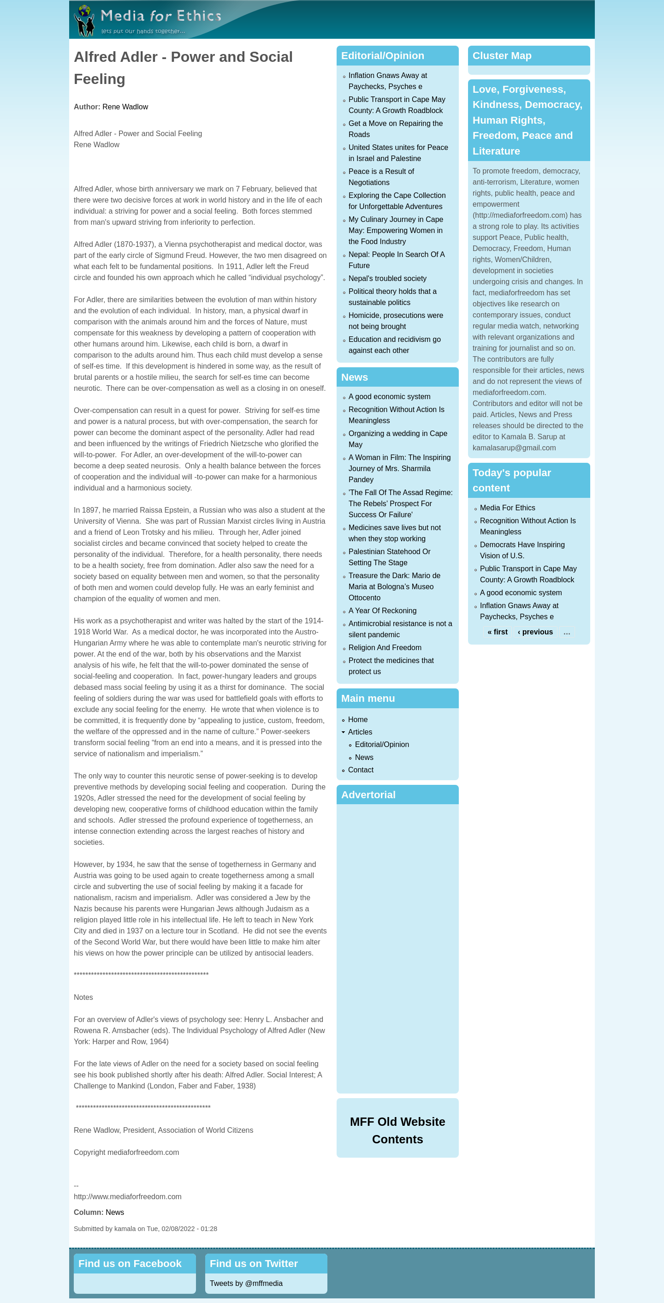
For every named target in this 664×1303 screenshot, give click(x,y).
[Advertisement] (399, 947)
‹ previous (535, 632)
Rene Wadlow (125, 107)
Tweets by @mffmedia (246, 1283)
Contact (361, 770)
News (115, 1212)
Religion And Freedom (385, 648)
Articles (360, 732)
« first (497, 632)
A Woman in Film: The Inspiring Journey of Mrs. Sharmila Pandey (400, 469)
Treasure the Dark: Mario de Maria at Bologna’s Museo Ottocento (394, 587)
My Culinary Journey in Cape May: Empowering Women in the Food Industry (396, 230)
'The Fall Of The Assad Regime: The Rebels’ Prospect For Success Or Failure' (401, 504)
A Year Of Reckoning (383, 611)
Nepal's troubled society (388, 278)
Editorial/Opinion (382, 744)
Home (358, 719)
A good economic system (390, 396)
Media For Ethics (507, 508)
